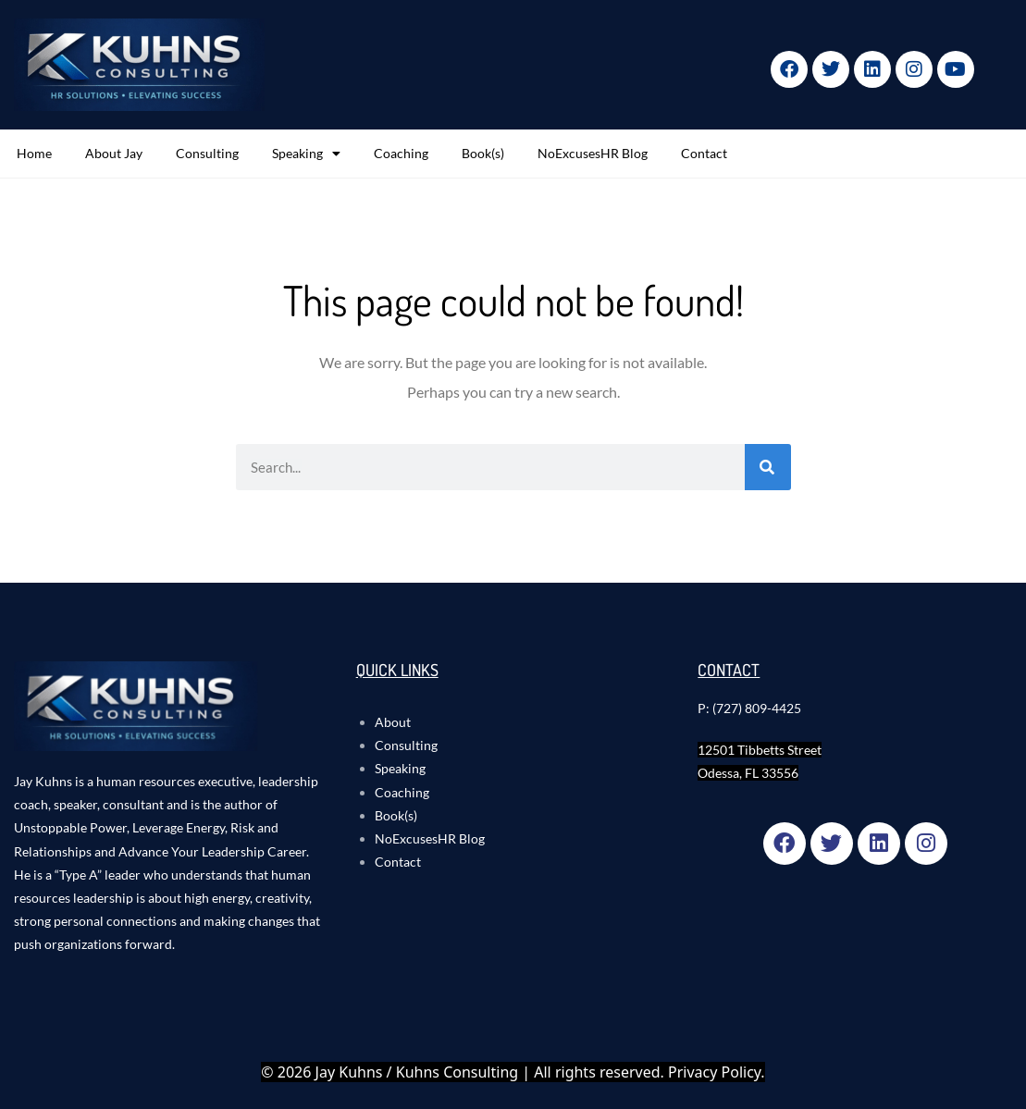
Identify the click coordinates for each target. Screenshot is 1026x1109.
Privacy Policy (714, 1072)
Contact (704, 153)
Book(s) (483, 153)
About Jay (113, 153)
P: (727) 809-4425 (749, 708)
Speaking (306, 153)
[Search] (768, 467)
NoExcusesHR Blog (593, 153)
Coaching (401, 153)
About (393, 722)
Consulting (207, 153)
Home (34, 153)
